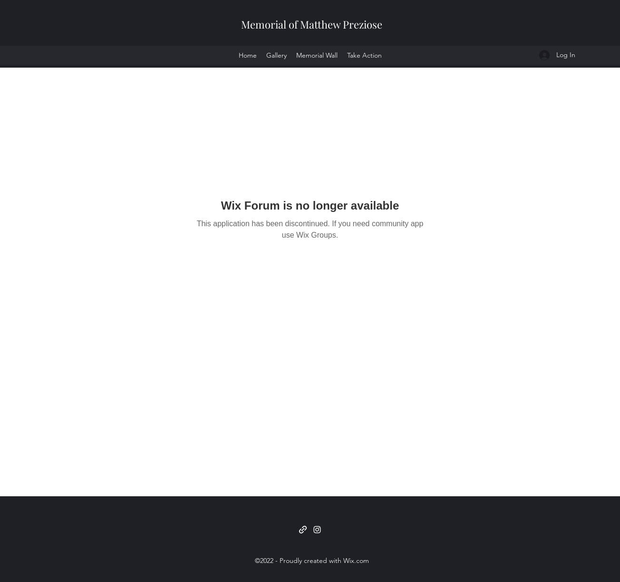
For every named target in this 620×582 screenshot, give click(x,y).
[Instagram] (317, 529)
